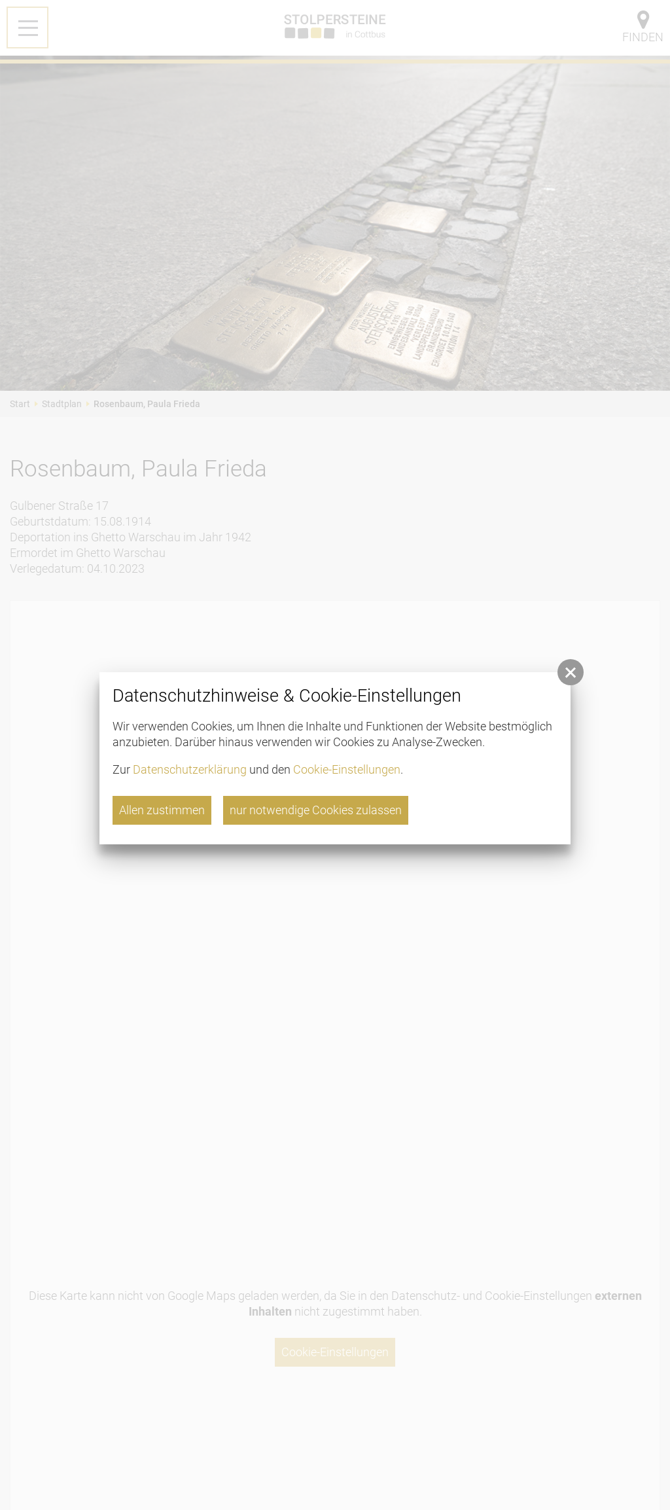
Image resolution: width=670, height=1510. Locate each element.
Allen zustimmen (162, 810)
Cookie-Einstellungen (346, 769)
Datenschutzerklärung (190, 769)
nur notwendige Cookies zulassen (316, 810)
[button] (570, 672)
